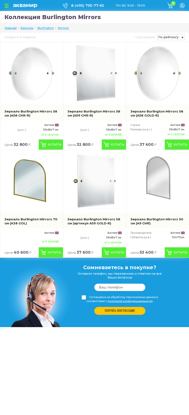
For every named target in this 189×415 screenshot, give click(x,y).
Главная (10, 28)
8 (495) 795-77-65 (87, 5)
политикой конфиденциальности (130, 301)
